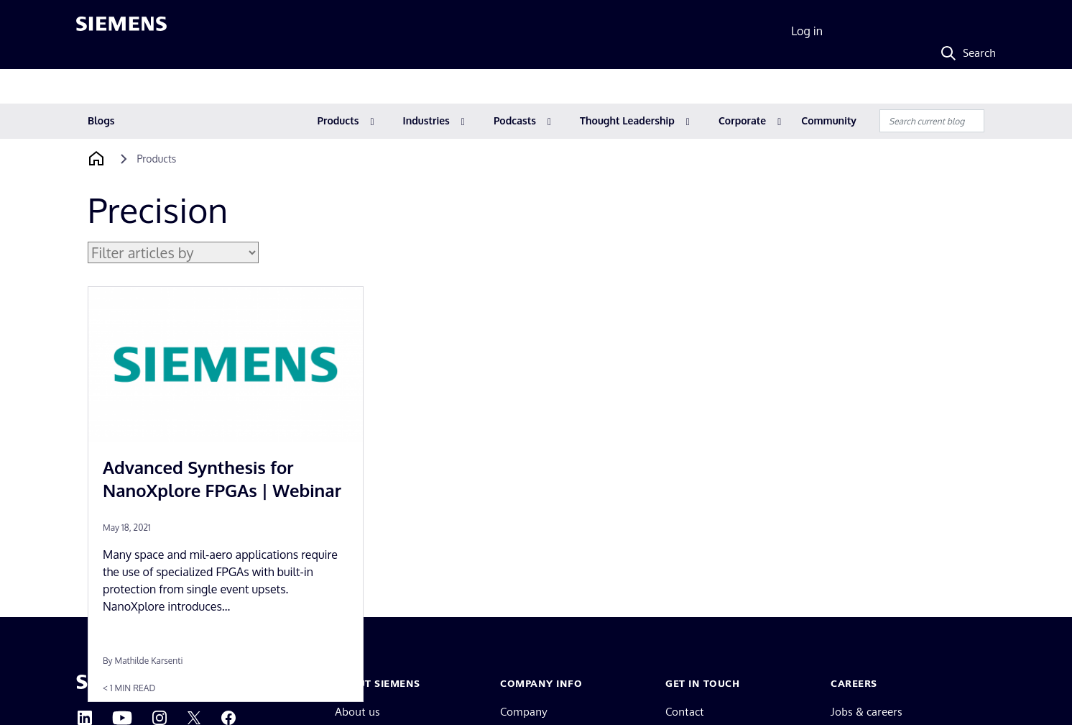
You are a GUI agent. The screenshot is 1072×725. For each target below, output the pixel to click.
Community (828, 120)
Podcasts (515, 120)
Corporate (742, 120)
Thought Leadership (627, 120)
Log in (807, 31)
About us (357, 712)
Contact (684, 712)
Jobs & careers (866, 712)
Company (523, 712)
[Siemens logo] (121, 31)
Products (338, 120)
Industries (426, 120)
